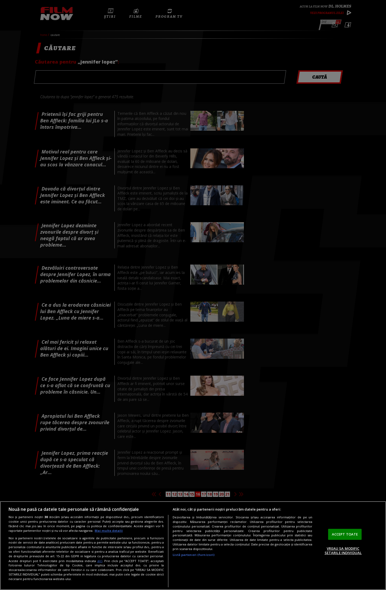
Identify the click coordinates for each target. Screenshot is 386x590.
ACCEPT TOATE (345, 534)
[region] (193, 545)
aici (99, 561)
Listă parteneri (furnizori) (193, 555)
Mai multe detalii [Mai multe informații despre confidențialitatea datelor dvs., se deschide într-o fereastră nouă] (109, 531)
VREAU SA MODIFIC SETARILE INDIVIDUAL (343, 550)
